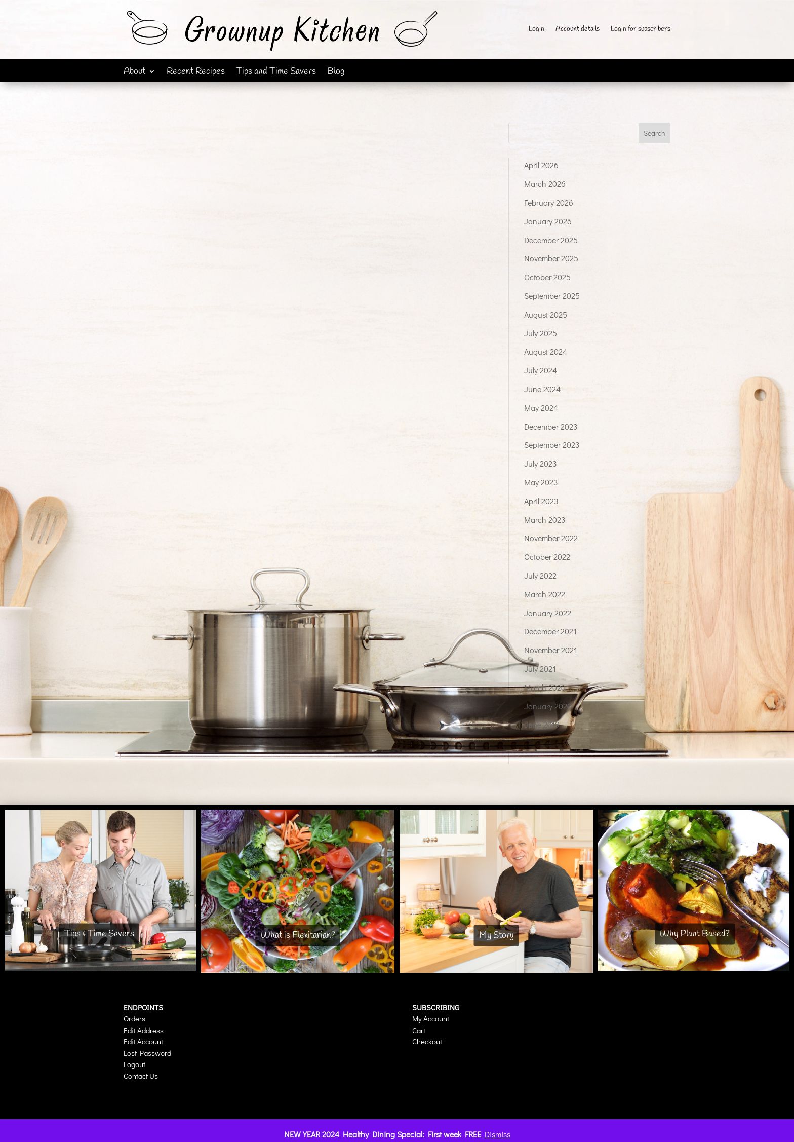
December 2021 (550, 631)
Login (536, 30)
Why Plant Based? (695, 934)
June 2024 (542, 389)
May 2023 (541, 482)
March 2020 (545, 687)
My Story (496, 935)
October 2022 (547, 556)
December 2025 (551, 240)
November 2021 (550, 649)
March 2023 (545, 519)
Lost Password (147, 1053)
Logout (134, 1064)
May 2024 (541, 407)
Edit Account (143, 1041)
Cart (418, 1030)
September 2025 (552, 295)
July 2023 (540, 463)
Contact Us (141, 1076)
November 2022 (551, 537)
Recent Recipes (196, 73)
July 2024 (540, 370)
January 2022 (547, 612)
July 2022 (540, 575)
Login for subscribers (640, 30)
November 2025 (551, 258)
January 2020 (548, 706)
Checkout (427, 1041)
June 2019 (542, 724)
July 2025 (540, 333)
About (134, 73)
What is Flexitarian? (298, 935)
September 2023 (552, 444)
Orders (134, 1018)
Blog (335, 73)
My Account (430, 1018)
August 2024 (545, 351)
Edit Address (144, 1030)
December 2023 (551, 426)
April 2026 (541, 165)
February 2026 (548, 202)
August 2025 (545, 314)
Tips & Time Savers (99, 934)
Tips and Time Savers (276, 73)
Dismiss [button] (497, 1134)
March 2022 (544, 594)
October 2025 (547, 277)
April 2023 (541, 501)
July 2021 (540, 668)
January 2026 (548, 221)
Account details (577, 30)
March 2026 (545, 183)
